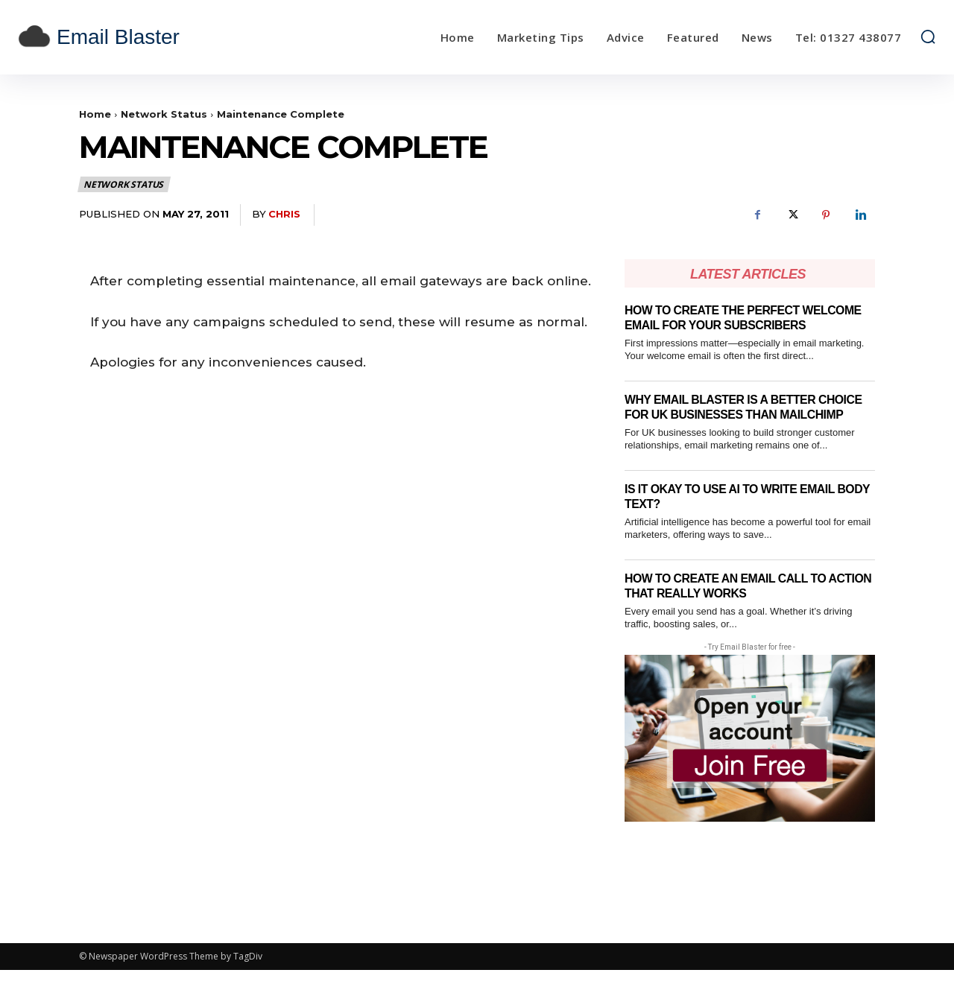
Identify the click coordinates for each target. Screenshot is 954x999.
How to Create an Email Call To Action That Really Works (733, 614)
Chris (284, 214)
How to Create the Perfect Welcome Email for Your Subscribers (719, 324)
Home (95, 114)
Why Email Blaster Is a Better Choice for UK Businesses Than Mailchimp (732, 429)
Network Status (164, 114)
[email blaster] (132, 37)
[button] (928, 36)
